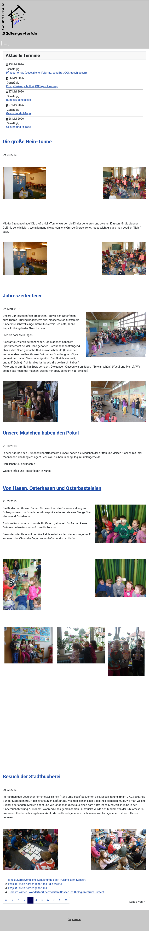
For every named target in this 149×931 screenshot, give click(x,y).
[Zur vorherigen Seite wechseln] (13, 900)
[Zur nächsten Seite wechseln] (60, 900)
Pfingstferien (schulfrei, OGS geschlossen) (32, 86)
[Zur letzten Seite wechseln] (66, 900)
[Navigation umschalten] (5, 43)
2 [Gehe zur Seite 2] (24, 900)
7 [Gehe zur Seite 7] (54, 900)
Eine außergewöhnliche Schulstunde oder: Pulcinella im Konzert (47, 879)
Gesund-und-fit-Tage (18, 113)
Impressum (74, 919)
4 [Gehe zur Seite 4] (36, 900)
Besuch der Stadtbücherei (31, 776)
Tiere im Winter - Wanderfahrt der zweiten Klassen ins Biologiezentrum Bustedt (56, 892)
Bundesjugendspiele (18, 99)
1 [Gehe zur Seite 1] (19, 900)
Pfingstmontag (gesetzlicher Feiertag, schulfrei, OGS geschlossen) (46, 72)
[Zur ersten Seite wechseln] (6, 900)
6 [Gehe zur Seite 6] (48, 900)
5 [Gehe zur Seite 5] (42, 900)
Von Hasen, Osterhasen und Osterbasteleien (52, 488)
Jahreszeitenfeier (22, 296)
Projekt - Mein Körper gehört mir (27, 888)
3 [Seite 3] (30, 900)
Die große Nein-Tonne (27, 141)
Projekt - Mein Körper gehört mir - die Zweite (35, 884)
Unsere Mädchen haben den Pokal (41, 433)
